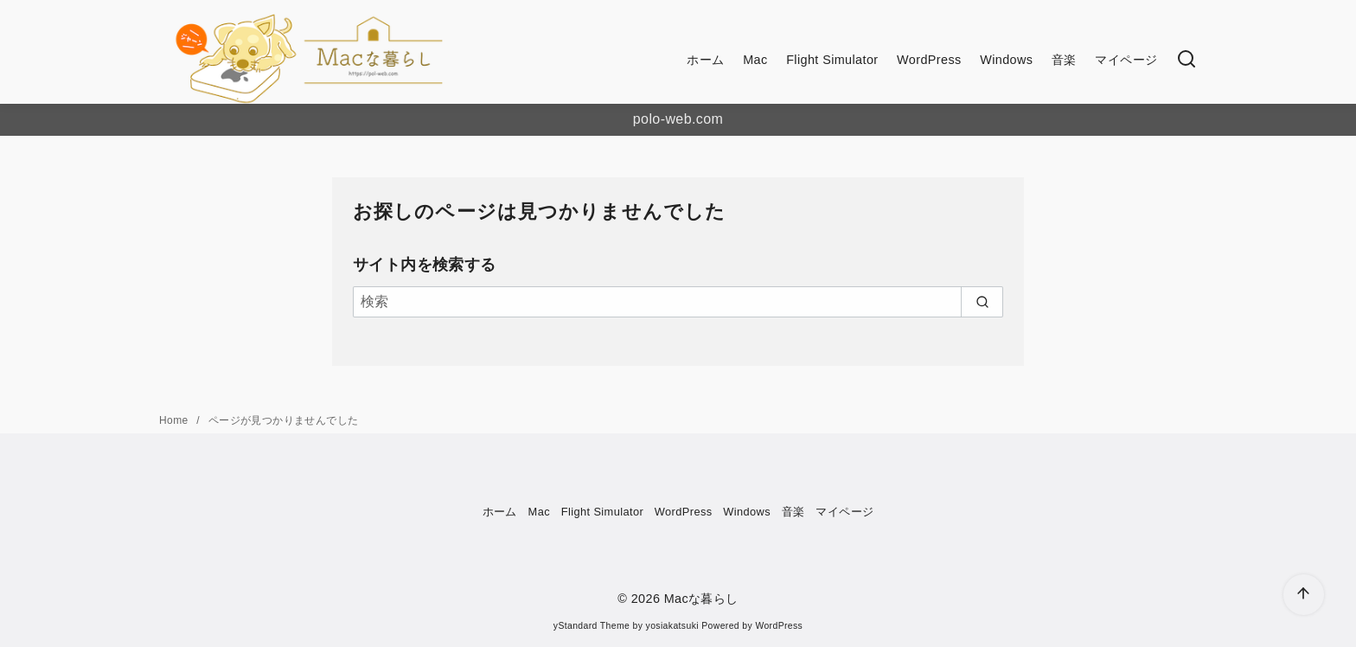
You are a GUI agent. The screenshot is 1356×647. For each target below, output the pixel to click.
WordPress (929, 60)
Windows (1006, 60)
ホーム (705, 60)
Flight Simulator (832, 60)
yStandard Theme (591, 626)
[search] (982, 301)
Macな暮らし (701, 598)
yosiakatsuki (672, 626)
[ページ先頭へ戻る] (1303, 594)
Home (175, 420)
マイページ (1126, 60)
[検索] (1186, 60)
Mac (755, 60)
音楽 (1064, 60)
